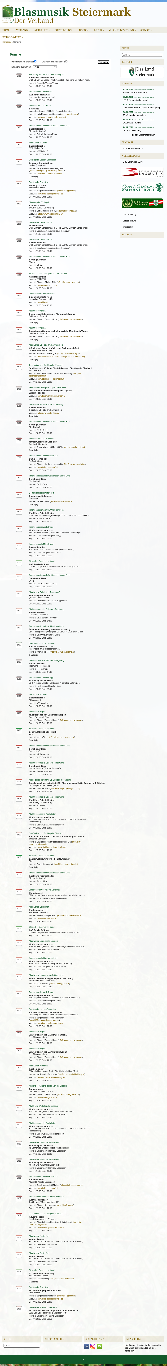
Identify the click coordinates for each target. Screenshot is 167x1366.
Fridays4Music (14, 36)
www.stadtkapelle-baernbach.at (51, 379)
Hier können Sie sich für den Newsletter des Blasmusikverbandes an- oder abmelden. (143, 1348)
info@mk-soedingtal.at (66, 211)
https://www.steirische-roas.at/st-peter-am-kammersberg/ (62, 356)
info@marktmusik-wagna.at (70, 319)
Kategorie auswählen (21, 67)
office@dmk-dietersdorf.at (62, 501)
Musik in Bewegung (123, 29)
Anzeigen (103, 62)
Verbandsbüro (129, 221)
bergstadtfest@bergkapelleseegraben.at (47, 171)
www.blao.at (43, 302)
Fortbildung (63, 30)
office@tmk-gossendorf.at (74, 464)
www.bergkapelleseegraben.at (50, 1023)
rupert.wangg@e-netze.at (74, 447)
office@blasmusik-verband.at (61, 652)
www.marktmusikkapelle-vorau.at (52, 117)
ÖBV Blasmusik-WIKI (133, 162)
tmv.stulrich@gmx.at (64, 1205)
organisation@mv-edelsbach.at (68, 915)
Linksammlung (129, 214)
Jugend (85, 29)
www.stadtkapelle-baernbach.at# (51, 847)
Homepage (7, 42)
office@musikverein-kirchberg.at (70, 1074)
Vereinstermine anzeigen (22, 62)
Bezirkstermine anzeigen (53, 62)
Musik (100, 29)
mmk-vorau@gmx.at (69, 114)
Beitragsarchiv (54, 1339)
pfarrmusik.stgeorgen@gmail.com (65, 788)
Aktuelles (43, 29)
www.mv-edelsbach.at (47, 918)
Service (147, 29)
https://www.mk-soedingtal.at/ (50, 214)
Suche (7, 1339)
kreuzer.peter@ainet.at (59, 984)
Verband (24, 29)
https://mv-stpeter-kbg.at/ (48, 413)
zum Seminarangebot (133, 148)
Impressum (128, 227)
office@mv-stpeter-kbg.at (68, 353)
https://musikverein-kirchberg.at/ (51, 1077)
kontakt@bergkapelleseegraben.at (44, 1020)
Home (5, 30)
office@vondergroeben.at (68, 282)
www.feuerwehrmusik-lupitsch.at (51, 396)
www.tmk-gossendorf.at (48, 467)
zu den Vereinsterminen (143, 135)
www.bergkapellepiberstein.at (50, 194)
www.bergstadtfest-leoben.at (50, 174)
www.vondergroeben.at (47, 285)
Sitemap (127, 234)
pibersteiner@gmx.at (66, 191)
